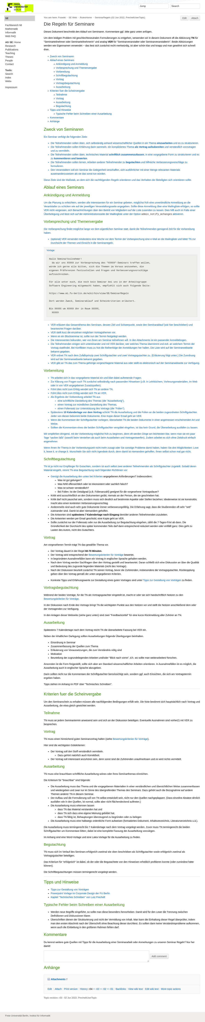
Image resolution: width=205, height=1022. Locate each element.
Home (13, 42)
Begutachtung (63, 106)
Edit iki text (152, 989)
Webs (8, 81)
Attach (194, 18)
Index (8, 77)
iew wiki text (135, 989)
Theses (9, 56)
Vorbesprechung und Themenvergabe (76, 67)
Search (9, 74)
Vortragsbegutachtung (68, 83)
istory (84, 989)
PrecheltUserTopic (135, 17)
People (9, 60)
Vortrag (60, 79)
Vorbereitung (63, 71)
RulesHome (86, 17)
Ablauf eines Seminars (62, 60)
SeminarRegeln (102, 17)
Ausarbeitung (63, 87)
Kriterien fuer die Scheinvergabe (67, 90)
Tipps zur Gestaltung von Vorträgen (162, 580)
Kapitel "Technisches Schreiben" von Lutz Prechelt (78, 897)
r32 (104, 989)
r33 (97, 989)
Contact (9, 64)
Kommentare (57, 117)
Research (10, 46)
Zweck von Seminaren (62, 56)
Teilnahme (61, 94)
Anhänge (55, 121)
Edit (184, 18)
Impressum (11, 87)
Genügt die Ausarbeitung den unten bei (72, 476)
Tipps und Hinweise (60, 109)
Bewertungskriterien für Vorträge (106, 554)
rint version (71, 989)
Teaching (10, 53)
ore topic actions (171, 989)
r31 (111, 989)
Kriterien (98, 476)
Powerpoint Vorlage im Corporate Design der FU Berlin (80, 893)
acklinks (121, 989)
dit (50, 989)
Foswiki (62, 17)
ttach (58, 989)
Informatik (10, 32)
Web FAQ (10, 36)
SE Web (73, 17)
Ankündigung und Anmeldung (72, 64)
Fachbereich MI (13, 25)
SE (7, 18)
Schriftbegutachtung (67, 75)
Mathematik (11, 28)
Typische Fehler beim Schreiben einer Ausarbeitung (84, 113)
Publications (11, 49)
